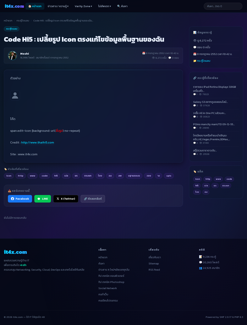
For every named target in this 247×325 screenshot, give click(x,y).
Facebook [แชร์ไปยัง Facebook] (20, 199)
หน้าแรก (8, 20)
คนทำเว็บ (103, 294)
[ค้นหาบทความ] (223, 6)
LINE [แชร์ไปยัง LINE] (42, 199)
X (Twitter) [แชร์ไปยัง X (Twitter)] (66, 199)
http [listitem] (20, 175)
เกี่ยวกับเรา (155, 257)
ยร (215, 185)
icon (197, 179)
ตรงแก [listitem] (87, 175)
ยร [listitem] (76, 175)
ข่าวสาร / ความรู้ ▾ (58, 6)
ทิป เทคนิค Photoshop (111, 282)
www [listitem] (32, 175)
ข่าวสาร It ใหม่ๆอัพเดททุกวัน (113, 270)
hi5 (197, 185)
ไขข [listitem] (100, 175)
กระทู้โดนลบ (23, 20)
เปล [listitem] (66, 175)
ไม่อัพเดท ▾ (104, 6)
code (229, 179)
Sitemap (154, 264)
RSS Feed (154, 270)
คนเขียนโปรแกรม (108, 301)
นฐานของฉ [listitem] (134, 175)
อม (206, 192)
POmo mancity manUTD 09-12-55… (216, 126)
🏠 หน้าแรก (34, 6)
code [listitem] (45, 175)
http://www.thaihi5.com (37, 142)
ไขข (197, 192)
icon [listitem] (8, 175)
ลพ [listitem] (120, 175)
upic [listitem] (168, 175)
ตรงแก (225, 185)
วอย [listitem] (148, 175)
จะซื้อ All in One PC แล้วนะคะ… (216, 114)
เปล (206, 185)
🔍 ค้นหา (122, 6)
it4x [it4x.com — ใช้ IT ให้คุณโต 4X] (14, 6)
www (218, 179)
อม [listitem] (110, 175)
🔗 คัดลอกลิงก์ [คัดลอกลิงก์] (93, 199)
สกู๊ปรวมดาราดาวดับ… (216, 152)
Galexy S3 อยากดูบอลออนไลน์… (216, 103)
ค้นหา (101, 264)
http (208, 179)
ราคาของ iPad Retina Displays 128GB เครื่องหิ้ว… (216, 90)
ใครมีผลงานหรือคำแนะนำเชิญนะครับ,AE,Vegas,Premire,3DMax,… (216, 139)
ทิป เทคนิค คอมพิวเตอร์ (111, 276)
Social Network (107, 288)
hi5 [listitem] (56, 175)
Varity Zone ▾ (83, 6)
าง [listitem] (158, 175)
